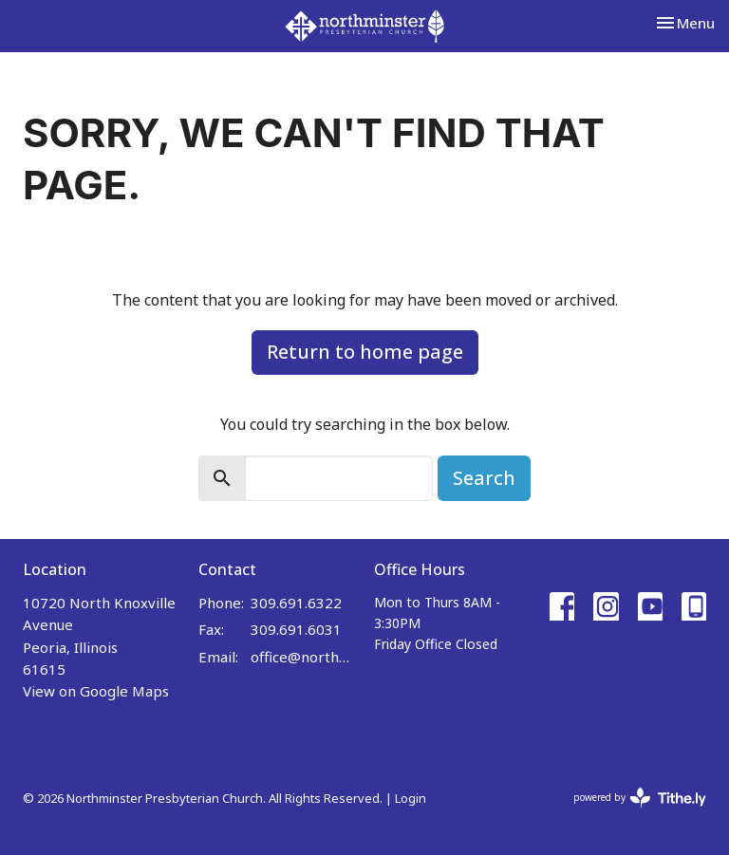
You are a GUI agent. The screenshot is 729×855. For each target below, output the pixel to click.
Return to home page (365, 351)
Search (484, 478)
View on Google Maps (96, 690)
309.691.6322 (296, 602)
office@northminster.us (303, 656)
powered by (639, 797)
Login (410, 798)
